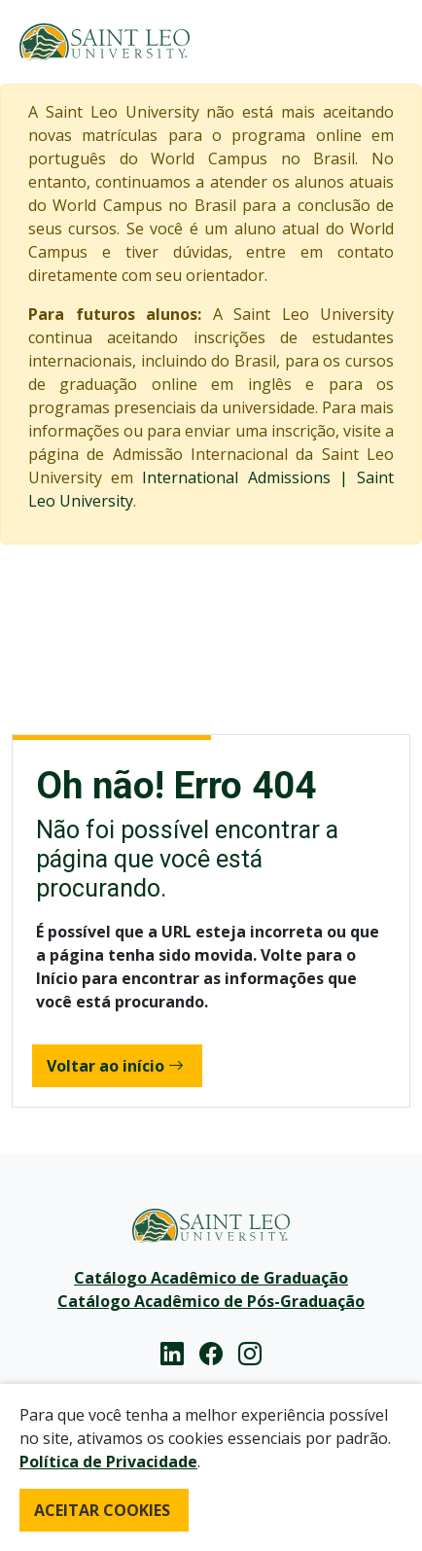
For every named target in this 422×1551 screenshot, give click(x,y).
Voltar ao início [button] (115, 1065)
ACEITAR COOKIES (102, 1510)
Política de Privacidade (108, 1461)
